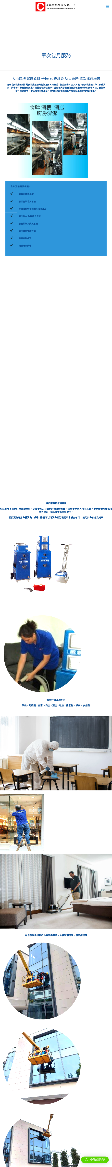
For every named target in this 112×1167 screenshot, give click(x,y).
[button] (95, 1160)
